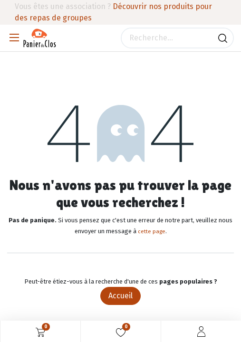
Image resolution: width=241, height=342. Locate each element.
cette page (151, 231)
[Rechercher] (223, 38)
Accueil (120, 295)
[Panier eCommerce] (40, 331)
